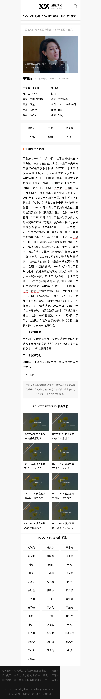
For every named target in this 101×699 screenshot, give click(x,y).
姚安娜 (50, 547)
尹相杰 (50, 624)
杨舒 (69, 650)
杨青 (31, 573)
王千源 (32, 300)
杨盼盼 (50, 590)
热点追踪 (34, 434)
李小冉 (69, 217)
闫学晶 (31, 547)
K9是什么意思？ (60, 438)
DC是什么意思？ (32, 527)
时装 (31, 16)
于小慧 (50, 573)
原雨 (50, 564)
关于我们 (36, 694)
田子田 (32, 241)
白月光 (17, 675)
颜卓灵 (50, 650)
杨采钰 (31, 607)
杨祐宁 (31, 581)
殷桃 (34, 320)
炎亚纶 (69, 616)
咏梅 (31, 616)
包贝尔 (69, 128)
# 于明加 (30, 375)
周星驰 (25, 680)
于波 (69, 624)
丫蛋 (50, 599)
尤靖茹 (69, 573)
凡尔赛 (25, 675)
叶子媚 (31, 633)
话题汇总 (47, 694)
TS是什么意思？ (61, 468)
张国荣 (17, 680)
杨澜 (50, 136)
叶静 (67, 178)
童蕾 (41, 300)
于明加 (27, 158)
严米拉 (69, 547)
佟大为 (58, 187)
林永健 (69, 207)
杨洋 (31, 624)
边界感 (33, 675)
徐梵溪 (66, 197)
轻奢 (68, 16)
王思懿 (31, 136)
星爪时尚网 (31, 29)
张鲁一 (35, 291)
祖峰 (30, 271)
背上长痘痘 (32, 670)
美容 (50, 16)
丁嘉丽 (69, 187)
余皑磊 (31, 590)
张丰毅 (58, 178)
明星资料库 (46, 29)
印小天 (31, 650)
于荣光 (69, 607)
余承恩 (69, 556)
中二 (40, 675)
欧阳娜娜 (34, 680)
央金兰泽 (69, 633)
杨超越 (50, 556)
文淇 (50, 128)
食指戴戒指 (20, 670)
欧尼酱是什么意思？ (63, 527)
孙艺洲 (44, 320)
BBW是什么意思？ (33, 498)
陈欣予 (31, 128)
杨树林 (31, 659)
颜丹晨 (69, 590)
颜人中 (31, 556)
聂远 (25, 281)
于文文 (50, 607)
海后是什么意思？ (61, 498)
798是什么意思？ (33, 438)
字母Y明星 (59, 29)
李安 (69, 136)
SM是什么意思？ (32, 468)
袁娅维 (69, 599)
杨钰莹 (31, 641)
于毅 (69, 564)
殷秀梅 (50, 581)
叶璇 (31, 564)
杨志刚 (69, 641)
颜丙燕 (50, 641)
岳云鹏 (50, 633)
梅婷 (31, 261)
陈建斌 (35, 310)
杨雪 (30, 251)
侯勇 (38, 271)
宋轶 (33, 281)
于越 (50, 616)
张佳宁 (43, 680)
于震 (56, 197)
